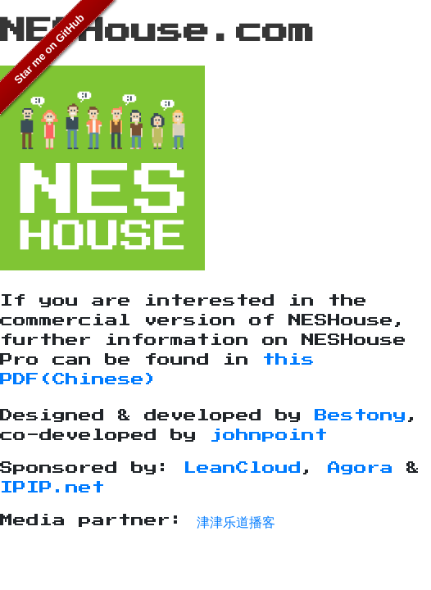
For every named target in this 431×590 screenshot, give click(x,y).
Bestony (360, 415)
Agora (360, 467)
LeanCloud (243, 467)
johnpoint (269, 435)
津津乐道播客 (236, 520)
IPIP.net (52, 487)
